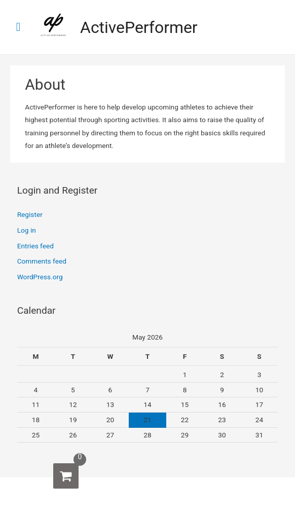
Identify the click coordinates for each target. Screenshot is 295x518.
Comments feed (41, 261)
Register (30, 214)
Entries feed (35, 246)
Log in (26, 230)
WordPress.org (40, 277)
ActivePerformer (139, 27)
